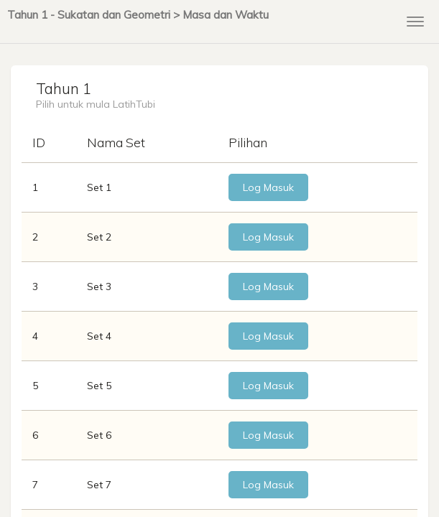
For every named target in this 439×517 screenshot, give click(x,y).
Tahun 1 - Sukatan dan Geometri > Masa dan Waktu (138, 14)
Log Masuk (268, 187)
